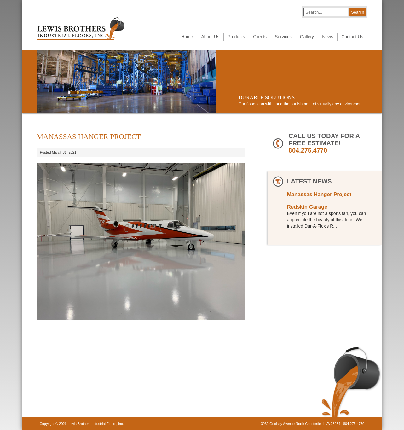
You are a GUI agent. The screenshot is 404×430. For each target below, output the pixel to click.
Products (236, 36)
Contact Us (352, 36)
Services (283, 36)
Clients (260, 36)
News (327, 36)
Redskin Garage (307, 207)
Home (187, 36)
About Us (210, 36)
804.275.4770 (308, 150)
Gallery (307, 36)
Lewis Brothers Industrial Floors (80, 28)
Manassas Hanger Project (319, 194)
